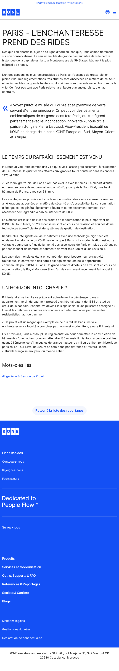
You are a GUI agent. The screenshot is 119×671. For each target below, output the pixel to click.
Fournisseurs (10, 478)
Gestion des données (16, 629)
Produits (8, 558)
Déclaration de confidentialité (22, 638)
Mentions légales (13, 621)
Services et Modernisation (21, 567)
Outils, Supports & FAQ (19, 575)
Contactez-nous (13, 461)
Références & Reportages (21, 584)
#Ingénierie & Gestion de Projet (23, 376)
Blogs (6, 601)
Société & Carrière (15, 593)
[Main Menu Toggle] (114, 12)
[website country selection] (107, 12)
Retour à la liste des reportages (59, 410)
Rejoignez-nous (12, 470)
